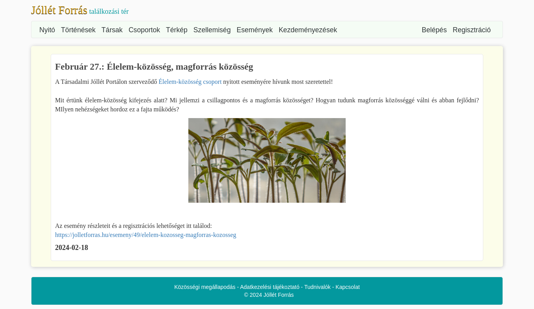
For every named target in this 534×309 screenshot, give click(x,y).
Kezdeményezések (308, 30)
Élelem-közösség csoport (189, 81)
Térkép (177, 30)
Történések (78, 30)
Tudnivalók (317, 287)
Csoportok (144, 30)
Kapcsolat (347, 287)
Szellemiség (212, 30)
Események (255, 30)
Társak (112, 30)
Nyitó (47, 30)
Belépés (434, 30)
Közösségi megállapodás (205, 287)
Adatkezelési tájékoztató (270, 287)
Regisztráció (472, 30)
